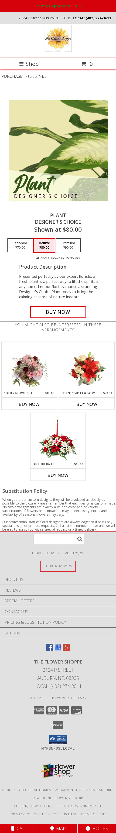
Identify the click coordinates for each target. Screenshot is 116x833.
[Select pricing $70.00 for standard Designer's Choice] (20, 245)
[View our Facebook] (49, 649)
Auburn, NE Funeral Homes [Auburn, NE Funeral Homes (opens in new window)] (26, 790)
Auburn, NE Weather (32, 806)
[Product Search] (59, 539)
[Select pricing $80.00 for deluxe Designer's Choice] (44, 245)
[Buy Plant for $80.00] (58, 312)
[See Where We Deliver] (58, 566)
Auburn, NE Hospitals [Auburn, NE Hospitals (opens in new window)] (75, 790)
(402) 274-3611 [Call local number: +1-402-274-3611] (98, 18)
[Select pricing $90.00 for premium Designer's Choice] (68, 245)
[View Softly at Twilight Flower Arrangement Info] (29, 366)
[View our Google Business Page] (58, 649)
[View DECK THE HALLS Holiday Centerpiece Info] (58, 437)
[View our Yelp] (66, 649)
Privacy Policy (24, 814)
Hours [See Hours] (96, 828)
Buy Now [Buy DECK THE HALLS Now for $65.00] (58, 475)
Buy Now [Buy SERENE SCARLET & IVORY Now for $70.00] (86, 404)
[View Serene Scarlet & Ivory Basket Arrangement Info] (87, 366)
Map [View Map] (58, 828)
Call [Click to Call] (19, 828)
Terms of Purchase (59, 814)
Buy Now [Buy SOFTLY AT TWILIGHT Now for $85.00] (29, 404)
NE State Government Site (78, 806)
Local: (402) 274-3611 (58, 686)
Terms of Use (93, 814)
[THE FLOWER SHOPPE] (58, 51)
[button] (58, 739)
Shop (29, 64)
